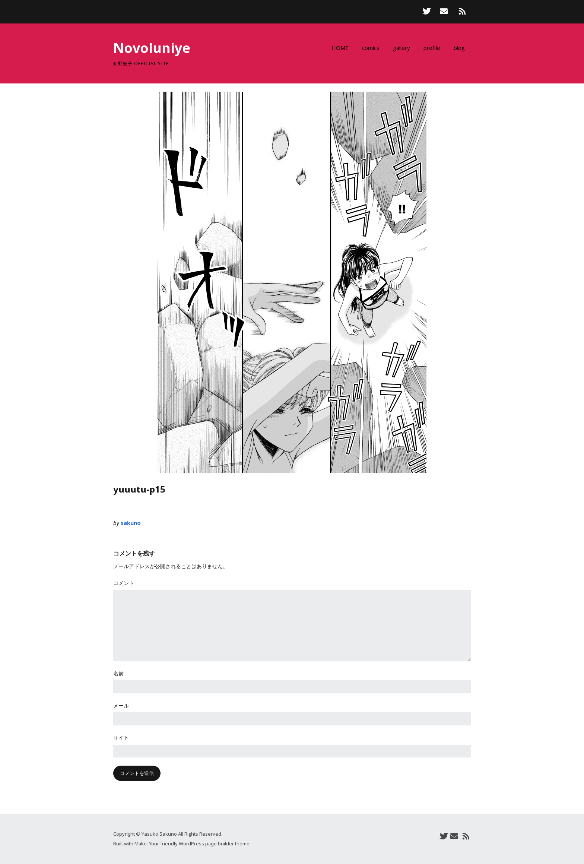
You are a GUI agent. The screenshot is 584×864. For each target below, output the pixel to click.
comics (371, 47)
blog (459, 47)
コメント (123, 582)
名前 (118, 673)
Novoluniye (151, 48)
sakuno (131, 522)
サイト (121, 737)
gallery (401, 47)
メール (121, 705)
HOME (340, 47)
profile (431, 47)
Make (140, 843)
